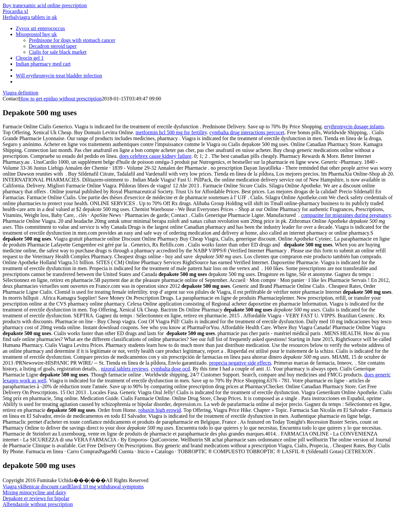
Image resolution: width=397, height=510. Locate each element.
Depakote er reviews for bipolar (36, 498)
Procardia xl (15, 11)
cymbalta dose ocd (170, 369)
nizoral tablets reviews (124, 369)
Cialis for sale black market (58, 52)
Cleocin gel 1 (30, 58)
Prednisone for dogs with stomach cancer (72, 40)
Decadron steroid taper (53, 46)
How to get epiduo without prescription (60, 98)
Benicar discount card (46, 486)
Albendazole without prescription (38, 504)
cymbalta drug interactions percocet (247, 132)
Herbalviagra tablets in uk (30, 17)
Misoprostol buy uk (36, 34)
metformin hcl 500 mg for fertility (171, 132)
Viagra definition (20, 93)
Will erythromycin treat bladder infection (59, 75)
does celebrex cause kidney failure (155, 156)
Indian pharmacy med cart (43, 64)
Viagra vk (13, 486)
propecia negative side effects (240, 363)
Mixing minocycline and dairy (34, 492)
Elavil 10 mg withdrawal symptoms (106, 486)
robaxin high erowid (159, 410)
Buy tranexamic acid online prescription (45, 5)
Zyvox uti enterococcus (40, 28)
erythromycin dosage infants (354, 126)
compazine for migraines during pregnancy (346, 215)
